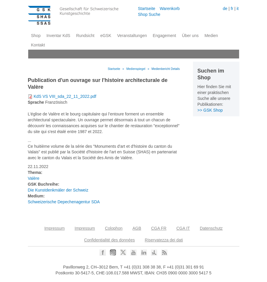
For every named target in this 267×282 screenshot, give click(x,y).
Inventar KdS (58, 35)
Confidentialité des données (109, 240)
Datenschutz (211, 228)
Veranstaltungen (132, 35)
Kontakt (38, 45)
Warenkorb (170, 8)
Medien (211, 35)
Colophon (113, 228)
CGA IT (183, 228)
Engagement (164, 35)
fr (232, 8)
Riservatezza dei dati (164, 240)
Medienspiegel (135, 68)
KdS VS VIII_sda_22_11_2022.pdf (64, 96)
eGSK (105, 35)
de (225, 8)
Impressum (54, 228)
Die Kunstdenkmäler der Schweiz (58, 190)
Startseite (146, 8)
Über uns (190, 35)
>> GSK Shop (210, 110)
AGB (136, 228)
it (237, 8)
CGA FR (158, 228)
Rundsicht (85, 35)
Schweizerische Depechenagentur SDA (64, 201)
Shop (36, 35)
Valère (33, 178)
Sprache (36, 102)
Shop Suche (149, 14)
